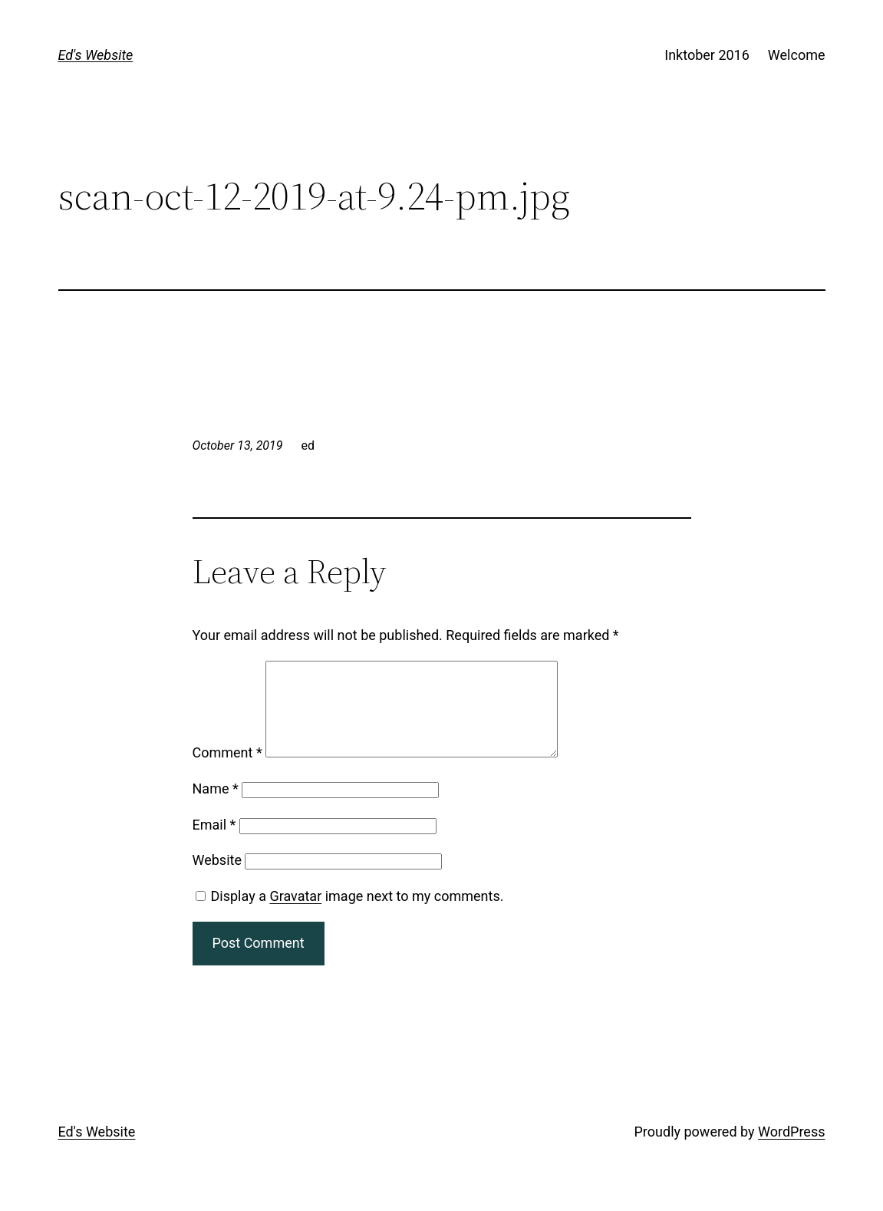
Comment (227, 771)
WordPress (791, 1150)
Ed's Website (95, 55)
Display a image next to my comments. (357, 914)
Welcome (796, 55)
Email (214, 843)
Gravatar (295, 914)
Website (217, 878)
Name (216, 807)
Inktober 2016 (707, 55)
